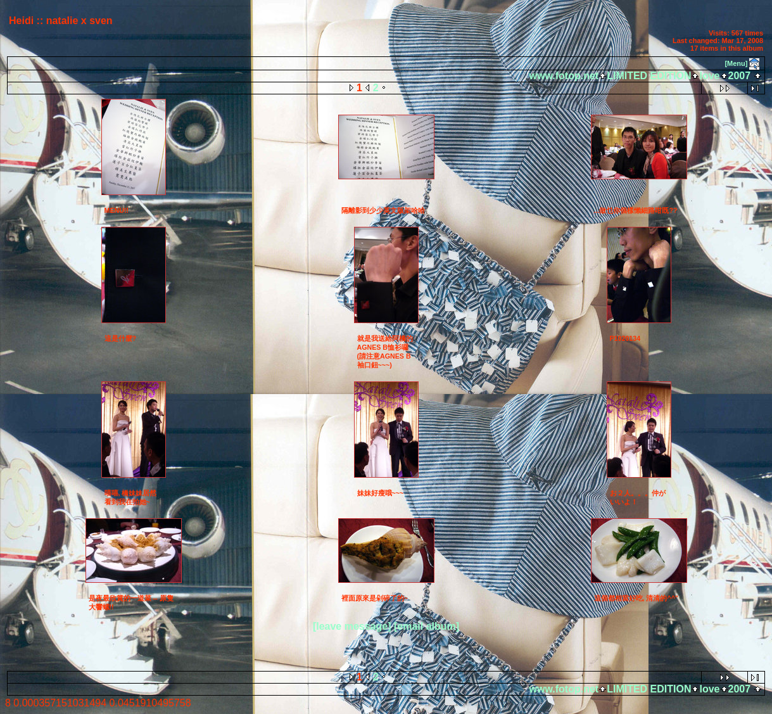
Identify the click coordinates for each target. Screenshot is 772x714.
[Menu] (736, 63)
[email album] (426, 626)
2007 (739, 75)
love (709, 75)
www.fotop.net (564, 75)
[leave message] (352, 626)
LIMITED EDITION (649, 75)
